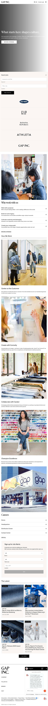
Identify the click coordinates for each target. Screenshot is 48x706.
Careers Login (41, 2)
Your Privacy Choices (30, 698)
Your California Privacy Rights (7, 699)
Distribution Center (7, 528)
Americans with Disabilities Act (7, 700)
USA (35, 2)
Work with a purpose (22, 208)
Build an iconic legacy (22, 214)
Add (24, 571)
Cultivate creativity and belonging (22, 220)
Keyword (3, 81)
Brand (6, 555)
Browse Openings (9, 42)
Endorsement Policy (19, 700)
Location (3, 88)
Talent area (7, 561)
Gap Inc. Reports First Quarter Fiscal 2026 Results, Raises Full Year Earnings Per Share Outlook (34, 647)
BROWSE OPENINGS (6, 231)
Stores (3, 520)
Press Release (4, 586)
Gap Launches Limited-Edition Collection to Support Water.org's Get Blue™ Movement (35, 612)
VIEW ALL (3, 537)
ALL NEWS (24, 656)
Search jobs (4, 75)
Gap (26, 608)
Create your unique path (22, 226)
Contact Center (5, 533)
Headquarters (5, 524)
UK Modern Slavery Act (31, 699)
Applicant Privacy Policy (20, 699)
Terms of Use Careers (12, 698)
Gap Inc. (4, 608)
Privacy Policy (21, 698)
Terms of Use (4, 698)
